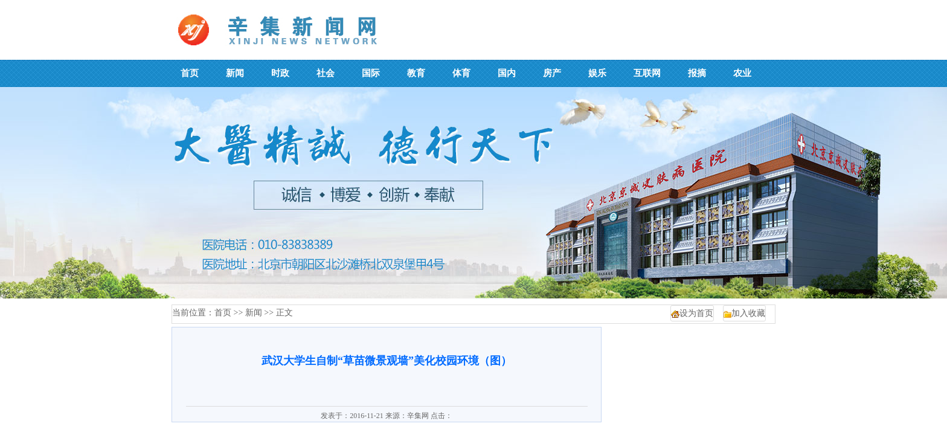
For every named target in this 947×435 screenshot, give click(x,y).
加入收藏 (748, 313)
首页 (222, 312)
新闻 (253, 312)
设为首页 (696, 313)
